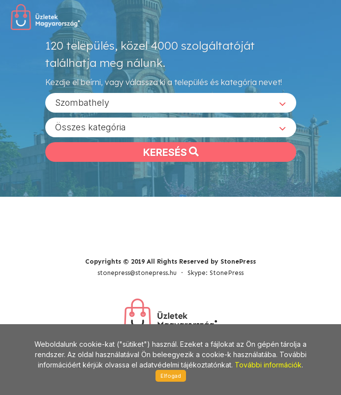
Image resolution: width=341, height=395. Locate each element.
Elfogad (170, 375)
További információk (268, 365)
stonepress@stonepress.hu (137, 272)
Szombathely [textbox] (82, 102)
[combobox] (170, 103)
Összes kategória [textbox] (90, 127)
